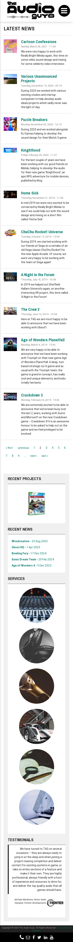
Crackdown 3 (32, 395)
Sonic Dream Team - (33, 559)
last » (45, 456)
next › (33, 456)
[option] (37, 503)
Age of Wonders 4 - (31, 565)
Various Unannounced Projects (39, 78)
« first (9, 448)
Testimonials (20, 840)
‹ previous (23, 448)
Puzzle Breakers (34, 119)
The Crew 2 (30, 309)
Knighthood (30, 150)
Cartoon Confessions (38, 41)
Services (16, 578)
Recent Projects (24, 478)
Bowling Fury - (29, 553)
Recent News (20, 529)
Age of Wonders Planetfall (43, 340)
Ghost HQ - (26, 547)
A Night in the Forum (37, 274)
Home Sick (30, 193)
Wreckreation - (30, 541)
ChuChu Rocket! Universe (42, 232)
